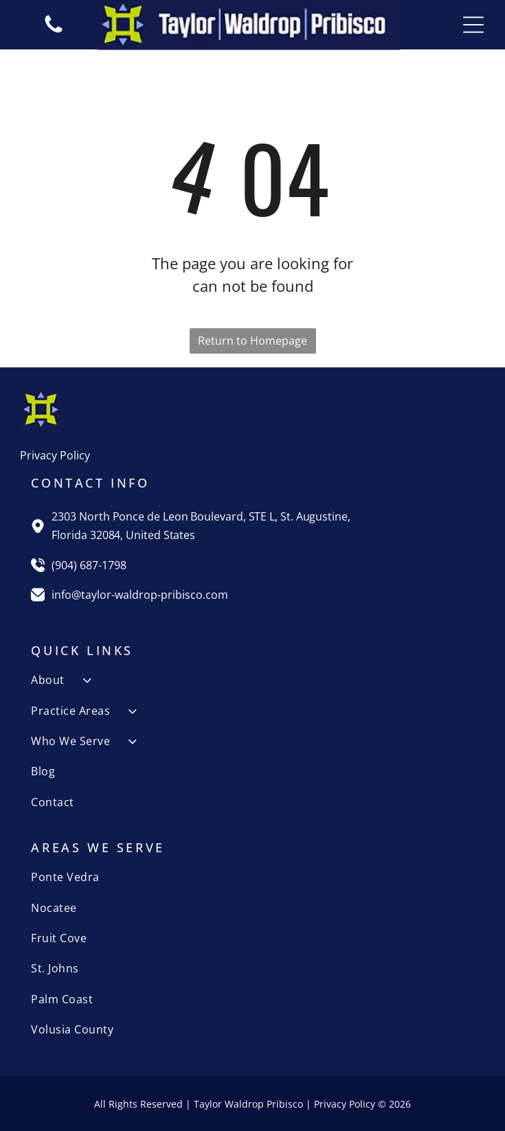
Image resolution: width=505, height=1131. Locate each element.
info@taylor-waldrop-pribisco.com (140, 594)
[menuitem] (252, 680)
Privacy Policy (55, 455)
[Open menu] (473, 24)
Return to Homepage (252, 340)
